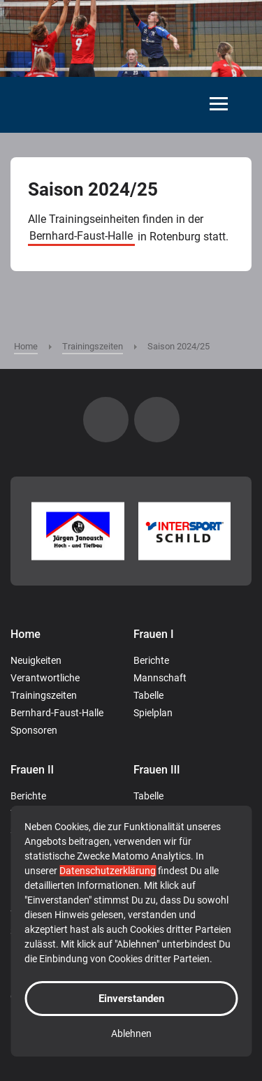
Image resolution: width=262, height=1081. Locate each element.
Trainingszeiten (43, 695)
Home (25, 634)
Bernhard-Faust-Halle (81, 236)
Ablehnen (131, 1033)
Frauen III (156, 769)
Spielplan (153, 712)
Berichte (151, 660)
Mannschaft (160, 677)
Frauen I (153, 634)
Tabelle (148, 695)
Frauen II (32, 769)
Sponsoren (33, 730)
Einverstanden (131, 998)
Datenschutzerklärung (107, 870)
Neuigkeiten (35, 660)
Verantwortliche (45, 677)
